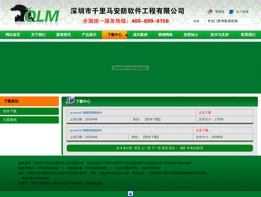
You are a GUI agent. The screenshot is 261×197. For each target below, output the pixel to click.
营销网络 (165, 35)
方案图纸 (10, 120)
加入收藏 (242, 12)
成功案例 (140, 35)
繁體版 (220, 12)
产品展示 (89, 35)
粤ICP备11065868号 (34, 178)
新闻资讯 (63, 35)
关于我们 (38, 35)
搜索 (196, 21)
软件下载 (10, 111)
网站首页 (12, 35)
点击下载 (205, 112)
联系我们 (248, 35)
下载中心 (114, 35)
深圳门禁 (161, 173)
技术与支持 (219, 35)
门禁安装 (174, 173)
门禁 (151, 173)
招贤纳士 (191, 35)
